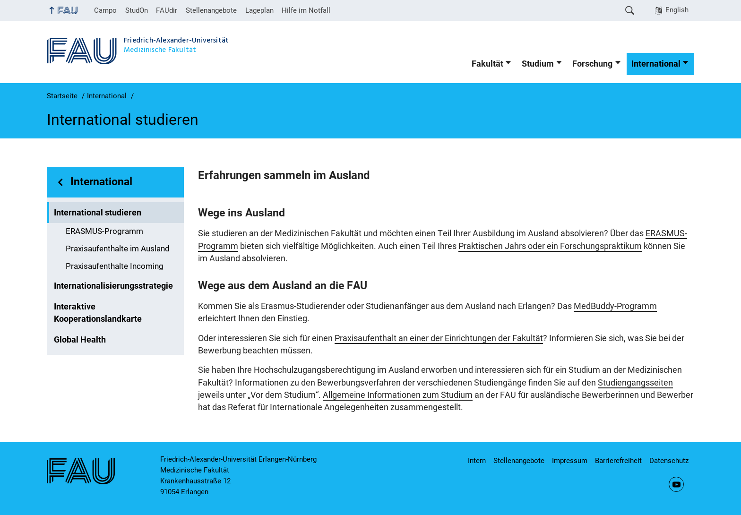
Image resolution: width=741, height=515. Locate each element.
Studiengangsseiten (635, 382)
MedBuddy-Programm (615, 306)
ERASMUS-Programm (104, 231)
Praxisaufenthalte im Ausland (118, 248)
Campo (105, 10)
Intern (477, 460)
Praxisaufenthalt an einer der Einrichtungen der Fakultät (439, 338)
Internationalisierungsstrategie (113, 286)
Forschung (592, 64)
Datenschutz (669, 460)
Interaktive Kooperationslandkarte (98, 313)
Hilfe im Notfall (306, 10)
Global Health (80, 339)
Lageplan (259, 10)
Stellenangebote (211, 10)
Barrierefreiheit (618, 460)
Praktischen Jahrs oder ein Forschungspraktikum (550, 246)
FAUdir (166, 10)
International (656, 64)
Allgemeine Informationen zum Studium (398, 395)
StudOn (136, 10)
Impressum (569, 460)
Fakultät (487, 64)
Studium (538, 64)
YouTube (676, 484)
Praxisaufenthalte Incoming (115, 266)
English (677, 10)
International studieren (97, 212)
